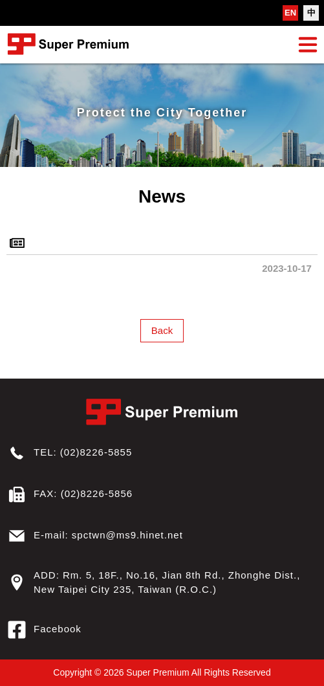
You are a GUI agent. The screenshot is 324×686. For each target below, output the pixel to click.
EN (290, 12)
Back (162, 330)
